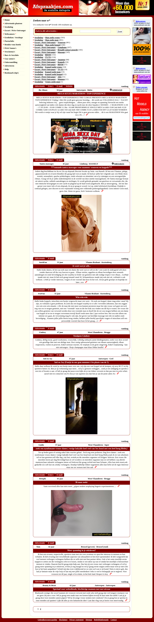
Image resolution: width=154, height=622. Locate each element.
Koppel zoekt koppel (54, 74)
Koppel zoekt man (53, 72)
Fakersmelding (10, 62)
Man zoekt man (51, 40)
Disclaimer (63, 620)
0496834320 (117, 90)
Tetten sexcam (140, 87)
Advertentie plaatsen (12, 23)
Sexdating (8, 27)
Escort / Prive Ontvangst (14, 30)
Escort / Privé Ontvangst (45, 42)
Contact (114, 620)
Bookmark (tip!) (11, 73)
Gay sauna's (9, 59)
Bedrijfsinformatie (101, 620)
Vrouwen (61, 42)
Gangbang (62, 47)
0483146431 (119, 164)
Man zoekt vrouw (52, 37)
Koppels (61, 62)
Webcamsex (9, 34)
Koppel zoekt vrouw (53, 67)
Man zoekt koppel (52, 45)
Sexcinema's (9, 51)
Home (6, 20)
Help (6, 69)
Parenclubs (8, 41)
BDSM (48, 55)
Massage (61, 52)
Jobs (59, 77)
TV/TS (48, 57)
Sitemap (89, 620)
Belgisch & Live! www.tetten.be (142, 90)
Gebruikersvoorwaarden (47, 620)
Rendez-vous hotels (12, 44)
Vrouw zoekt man (52, 82)
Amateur (61, 59)
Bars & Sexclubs (11, 55)
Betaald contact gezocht (68, 50)
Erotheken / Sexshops (13, 37)
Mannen (61, 79)
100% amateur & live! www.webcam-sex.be (142, 24)
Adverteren (8, 66)
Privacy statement (76, 620)
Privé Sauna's (9, 48)
